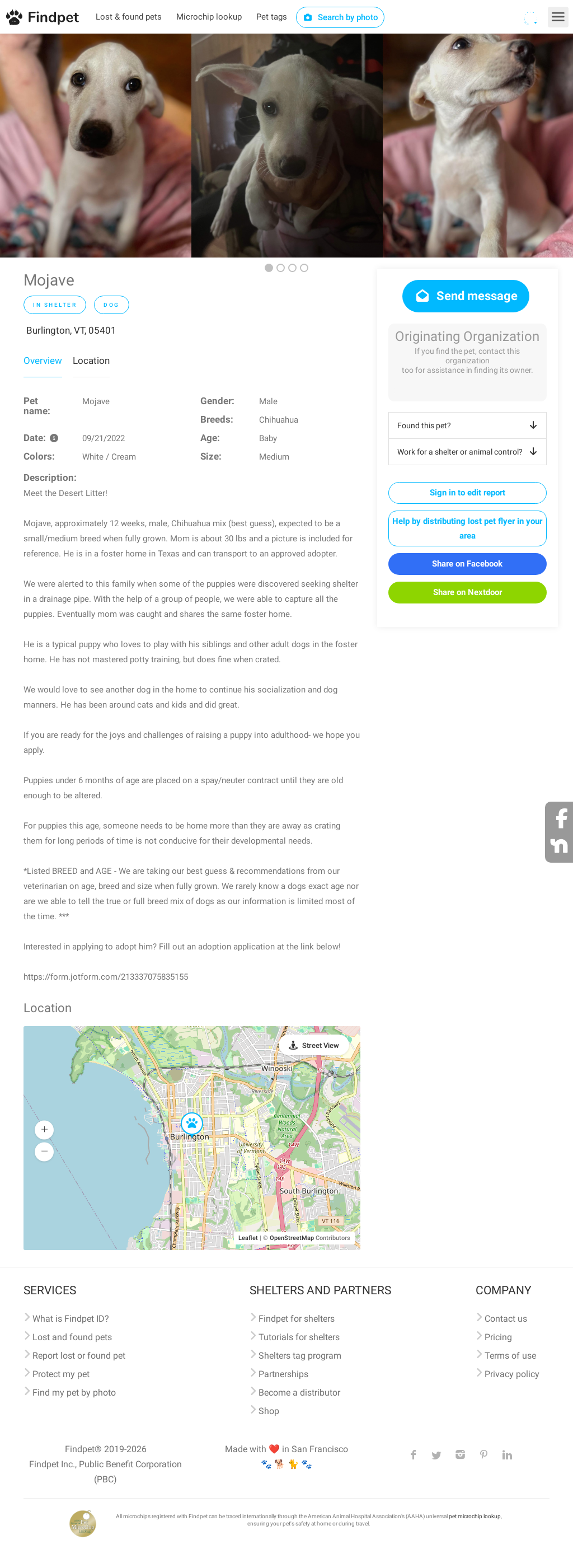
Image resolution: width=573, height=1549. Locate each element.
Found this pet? (469, 425)
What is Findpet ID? (70, 1318)
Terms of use (510, 1355)
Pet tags (271, 17)
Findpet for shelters (297, 1318)
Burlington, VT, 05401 (71, 330)
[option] (95, 146)
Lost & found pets (129, 17)
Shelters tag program (300, 1355)
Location (91, 360)
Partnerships (283, 1374)
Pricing (498, 1337)
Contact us (506, 1318)
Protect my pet (61, 1374)
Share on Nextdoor (467, 592)
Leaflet (248, 1238)
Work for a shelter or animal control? (469, 451)
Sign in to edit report (467, 493)
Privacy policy (512, 1374)
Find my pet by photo (74, 1392)
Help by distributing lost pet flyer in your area (467, 528)
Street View (320, 1045)
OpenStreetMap (292, 1238)
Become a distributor (299, 1392)
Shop (269, 1411)
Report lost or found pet (78, 1355)
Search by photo (340, 17)
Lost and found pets (72, 1337)
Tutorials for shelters (299, 1337)
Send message (466, 296)
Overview (43, 360)
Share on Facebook (467, 564)
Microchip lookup (209, 17)
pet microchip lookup (475, 1516)
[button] (184, 1113)
